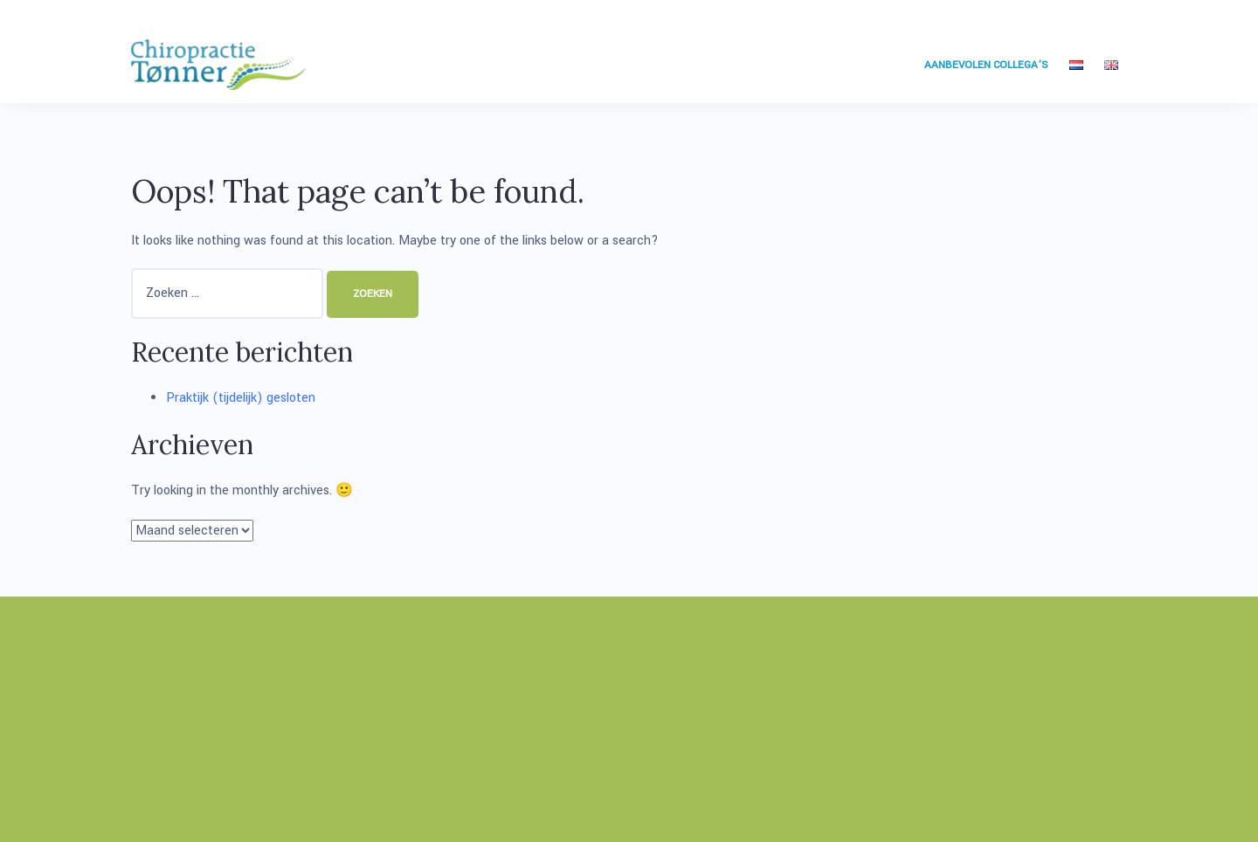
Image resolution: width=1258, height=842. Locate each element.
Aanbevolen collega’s (986, 65)
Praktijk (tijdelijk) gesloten (240, 398)
